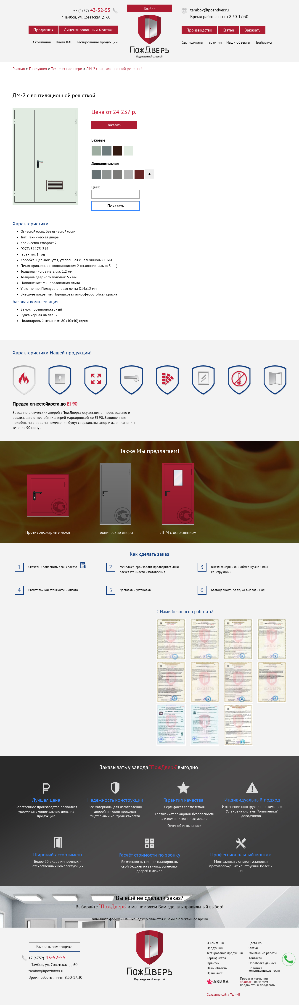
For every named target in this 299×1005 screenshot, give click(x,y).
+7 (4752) (91, 10)
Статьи (228, 30)
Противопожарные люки (47, 532)
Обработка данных (262, 963)
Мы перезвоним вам (289, 959)
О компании (41, 42)
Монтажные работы (263, 953)
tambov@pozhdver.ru (209, 10)
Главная (19, 68)
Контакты (255, 958)
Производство (199, 30)
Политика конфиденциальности (264, 969)
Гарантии (214, 42)
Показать (115, 205)
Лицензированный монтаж (88, 29)
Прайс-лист (263, 42)
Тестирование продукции (97, 42)
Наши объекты (238, 42)
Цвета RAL (64, 42)
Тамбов (149, 8)
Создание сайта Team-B (223, 994)
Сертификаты (192, 42)
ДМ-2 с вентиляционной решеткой (114, 68)
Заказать (252, 30)
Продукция (43, 29)
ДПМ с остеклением (178, 532)
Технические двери (66, 68)
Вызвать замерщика (54, 946)
